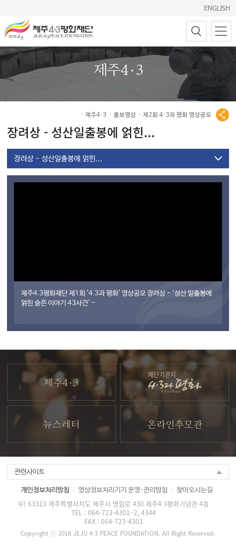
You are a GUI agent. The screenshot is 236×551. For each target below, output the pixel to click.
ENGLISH (217, 8)
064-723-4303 (122, 525)
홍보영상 (125, 116)
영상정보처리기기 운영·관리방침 (123, 494)
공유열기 (222, 115)
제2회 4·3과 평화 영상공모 (177, 116)
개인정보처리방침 (45, 494)
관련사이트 (29, 476)
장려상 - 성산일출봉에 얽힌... (58, 159)
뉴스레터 (61, 429)
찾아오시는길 (194, 494)
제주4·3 (96, 116)
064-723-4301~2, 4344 (122, 516)
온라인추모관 (174, 429)
